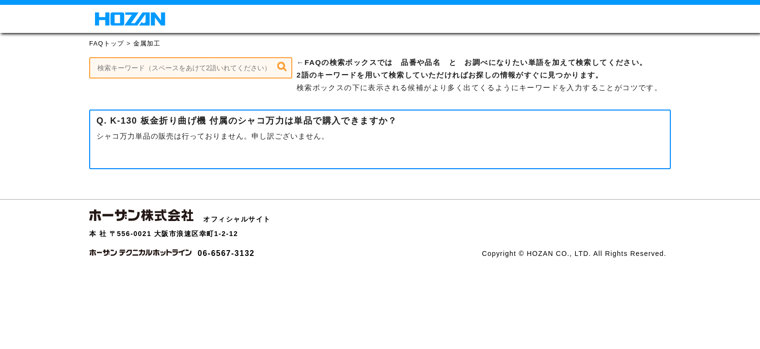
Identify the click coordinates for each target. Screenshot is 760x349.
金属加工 (147, 43)
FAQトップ (106, 43)
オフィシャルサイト (237, 219)
